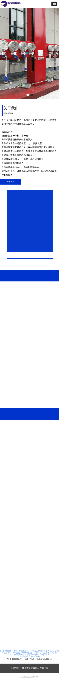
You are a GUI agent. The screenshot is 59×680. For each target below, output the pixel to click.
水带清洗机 (24, 656)
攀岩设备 (17, 653)
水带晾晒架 (18, 655)
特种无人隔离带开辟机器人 (42, 651)
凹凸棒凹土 (44, 655)
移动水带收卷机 (31, 655)
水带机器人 (24, 651)
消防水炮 (46, 653)
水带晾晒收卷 (27, 653)
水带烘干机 (35, 656)
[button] (54, 4)
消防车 (37, 653)
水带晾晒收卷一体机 (8, 651)
